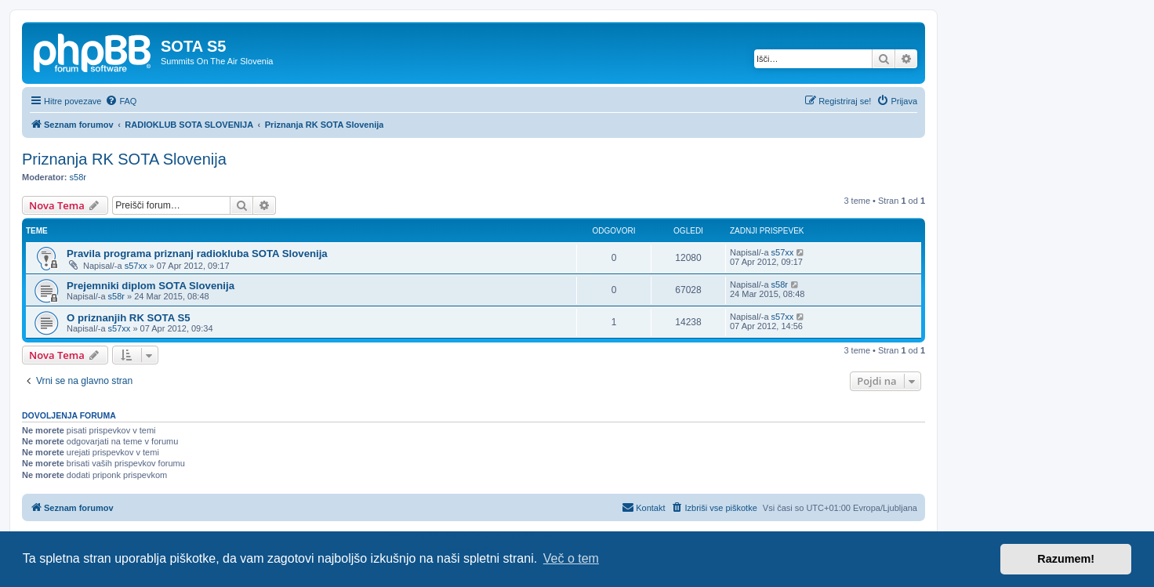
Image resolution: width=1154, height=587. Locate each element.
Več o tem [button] (571, 558)
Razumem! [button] (1065, 559)
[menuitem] (120, 101)
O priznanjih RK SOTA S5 (129, 318)
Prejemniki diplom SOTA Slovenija (150, 286)
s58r (78, 177)
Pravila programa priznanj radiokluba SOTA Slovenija (197, 253)
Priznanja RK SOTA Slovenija (124, 159)
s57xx (136, 265)
